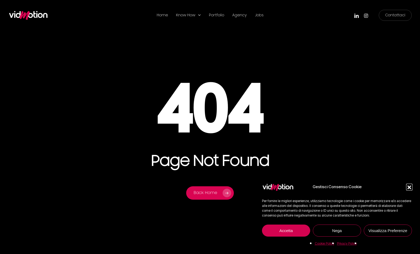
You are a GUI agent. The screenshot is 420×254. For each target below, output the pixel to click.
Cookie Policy (324, 243)
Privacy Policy (347, 243)
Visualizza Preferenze (388, 230)
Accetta (286, 230)
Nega (337, 230)
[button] (409, 186)
